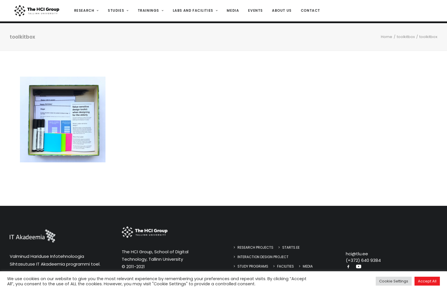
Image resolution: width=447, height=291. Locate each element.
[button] (348, 267)
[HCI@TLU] (36, 11)
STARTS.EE (291, 247)
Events (254, 11)
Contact (309, 11)
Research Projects (255, 247)
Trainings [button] (150, 11)
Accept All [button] (427, 281)
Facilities (285, 266)
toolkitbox (406, 36)
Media (232, 11)
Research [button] (85, 11)
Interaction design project (262, 256)
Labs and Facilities (194, 11)
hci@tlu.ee (357, 254)
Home (386, 36)
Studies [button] (117, 11)
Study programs (252, 266)
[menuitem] (87, 11)
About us (281, 11)
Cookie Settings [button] (393, 281)
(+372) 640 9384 (363, 260)
